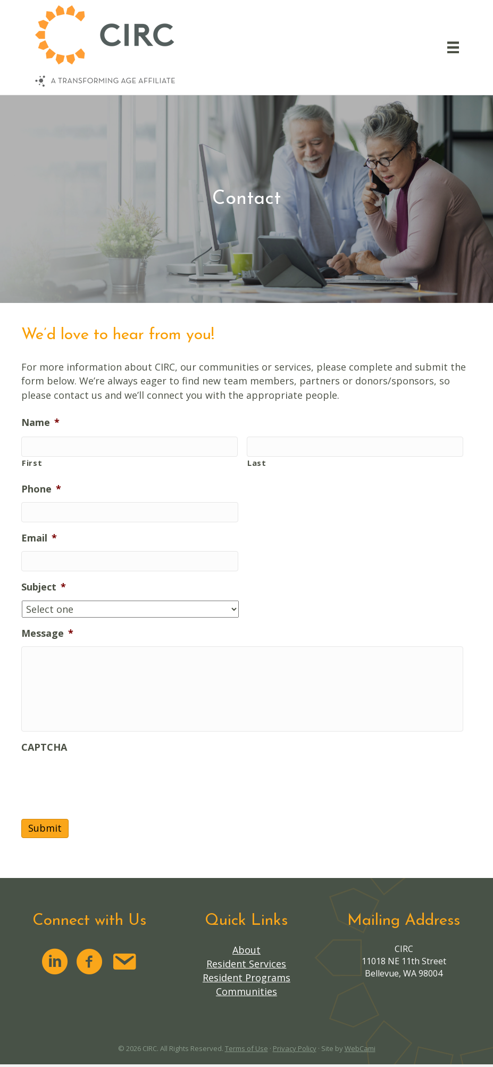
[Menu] (453, 47)
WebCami (360, 1048)
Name (40, 422)
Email (39, 538)
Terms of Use (246, 1048)
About (246, 949)
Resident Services (246, 963)
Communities (246, 991)
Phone (41, 489)
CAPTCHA (44, 747)
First (32, 462)
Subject (43, 587)
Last (256, 462)
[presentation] (102, 781)
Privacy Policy (294, 1048)
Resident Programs (246, 977)
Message (47, 633)
